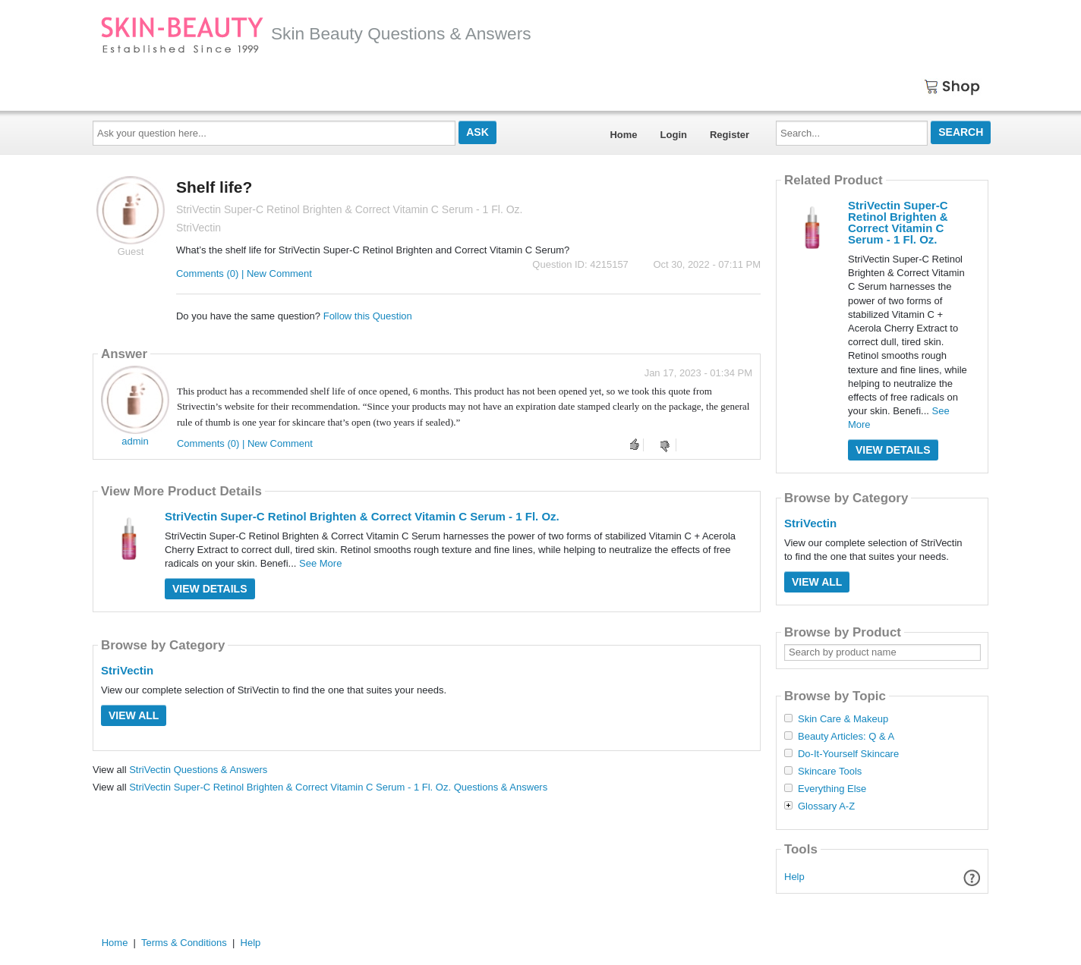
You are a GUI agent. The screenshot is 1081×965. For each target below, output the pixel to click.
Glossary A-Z (826, 806)
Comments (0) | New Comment (244, 273)
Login (673, 134)
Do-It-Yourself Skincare (848, 754)
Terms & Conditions (184, 942)
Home (623, 134)
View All (134, 715)
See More (320, 563)
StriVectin (127, 670)
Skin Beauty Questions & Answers (315, 33)
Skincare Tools (830, 771)
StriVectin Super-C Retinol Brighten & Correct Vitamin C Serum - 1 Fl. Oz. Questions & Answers (338, 787)
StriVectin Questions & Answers (198, 769)
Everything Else (832, 789)
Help (794, 876)
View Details (209, 589)
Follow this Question (367, 316)
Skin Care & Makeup (843, 719)
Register (729, 134)
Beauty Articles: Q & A (846, 736)
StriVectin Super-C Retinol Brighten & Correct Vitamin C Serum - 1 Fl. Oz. (362, 516)
